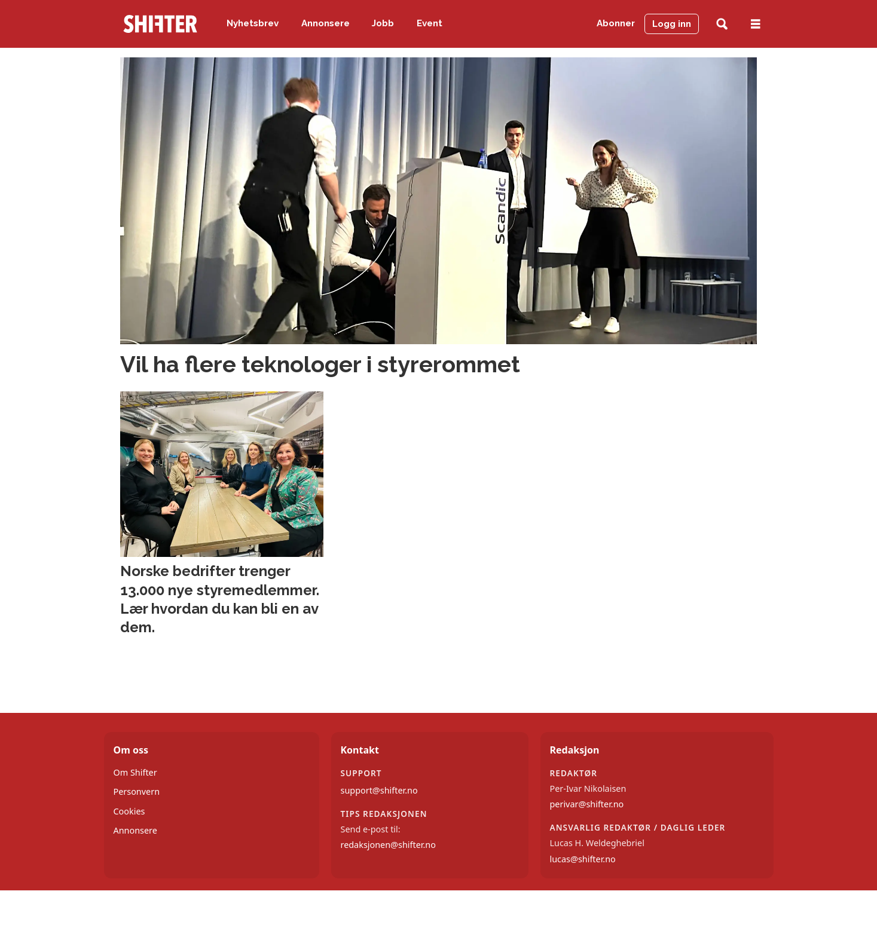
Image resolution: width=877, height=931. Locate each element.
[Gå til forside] (160, 24)
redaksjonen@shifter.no (388, 844)
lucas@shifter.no (583, 859)
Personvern (137, 791)
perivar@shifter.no (587, 804)
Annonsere (325, 23)
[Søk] (721, 24)
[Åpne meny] (755, 24)
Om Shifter (135, 772)
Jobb (383, 23)
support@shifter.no (379, 790)
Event (429, 23)
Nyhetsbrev (253, 23)
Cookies (129, 811)
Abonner (616, 23)
